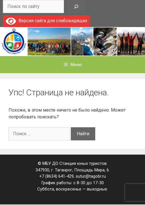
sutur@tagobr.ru (91, 176)
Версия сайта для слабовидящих (46, 20)
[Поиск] (76, 6)
